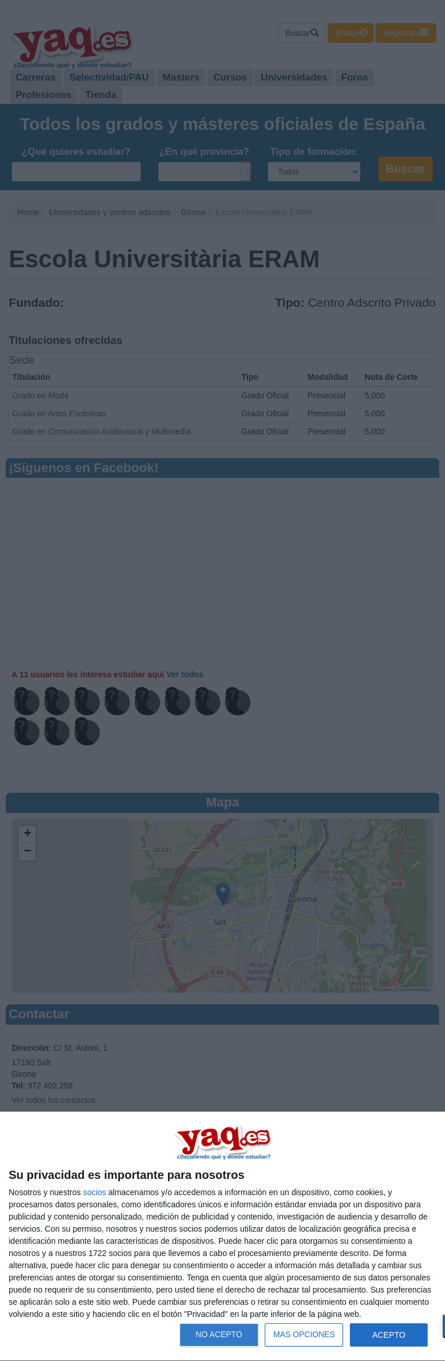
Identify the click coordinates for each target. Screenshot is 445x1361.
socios (94, 1192)
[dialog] (222, 1236)
